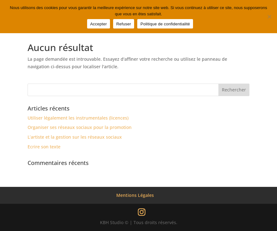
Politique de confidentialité (165, 24)
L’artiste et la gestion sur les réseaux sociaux (75, 137)
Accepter (98, 24)
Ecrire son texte (44, 147)
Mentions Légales (135, 195)
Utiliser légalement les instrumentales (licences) (78, 118)
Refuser (123, 24)
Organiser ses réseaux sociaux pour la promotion (80, 127)
